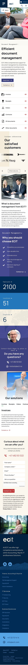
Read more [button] (7, 80)
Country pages (26, 5)
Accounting (13, 577)
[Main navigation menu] (3, 3)
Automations (13, 621)
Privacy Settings (16, 661)
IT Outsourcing (13, 594)
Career (5, 652)
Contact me (9, 491)
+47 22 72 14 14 (11, 637)
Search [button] (22, 5)
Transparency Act (7, 661)
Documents (13, 618)
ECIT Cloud (13, 604)
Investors (11, 652)
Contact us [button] (7, 85)
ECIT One (13, 601)
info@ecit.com (11, 642)
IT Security (13, 598)
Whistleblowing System (8, 658)
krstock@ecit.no (16, 366)
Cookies (12, 656)
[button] (14, 94)
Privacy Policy (7, 509)
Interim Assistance (13, 586)
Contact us (24, 2)
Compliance (13, 628)
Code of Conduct (19, 658)
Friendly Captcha (22, 486)
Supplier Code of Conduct (9, 659)
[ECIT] (11, 4)
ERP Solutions (13, 612)
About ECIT (6, 650)
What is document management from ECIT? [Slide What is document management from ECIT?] (14, 171)
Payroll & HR (13, 583)
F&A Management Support (13, 580)
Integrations (13, 625)
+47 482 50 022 (16, 362)
